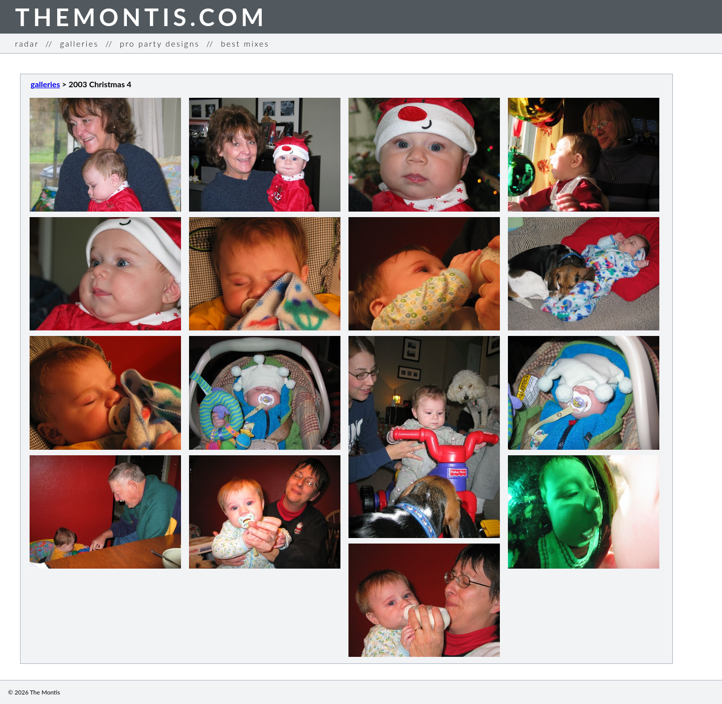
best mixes (245, 43)
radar (27, 43)
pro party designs (160, 43)
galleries (79, 43)
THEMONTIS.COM (141, 17)
